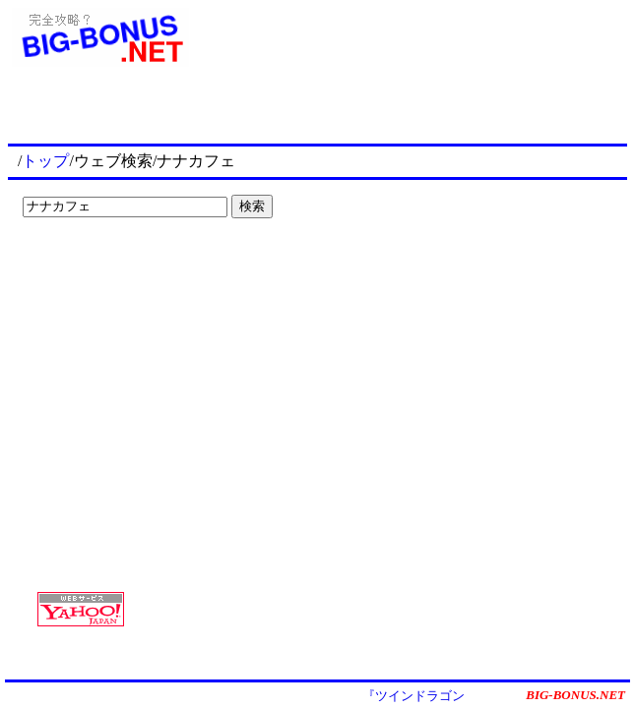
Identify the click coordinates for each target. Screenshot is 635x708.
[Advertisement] (138, 265)
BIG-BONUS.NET (575, 694)
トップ (45, 160)
